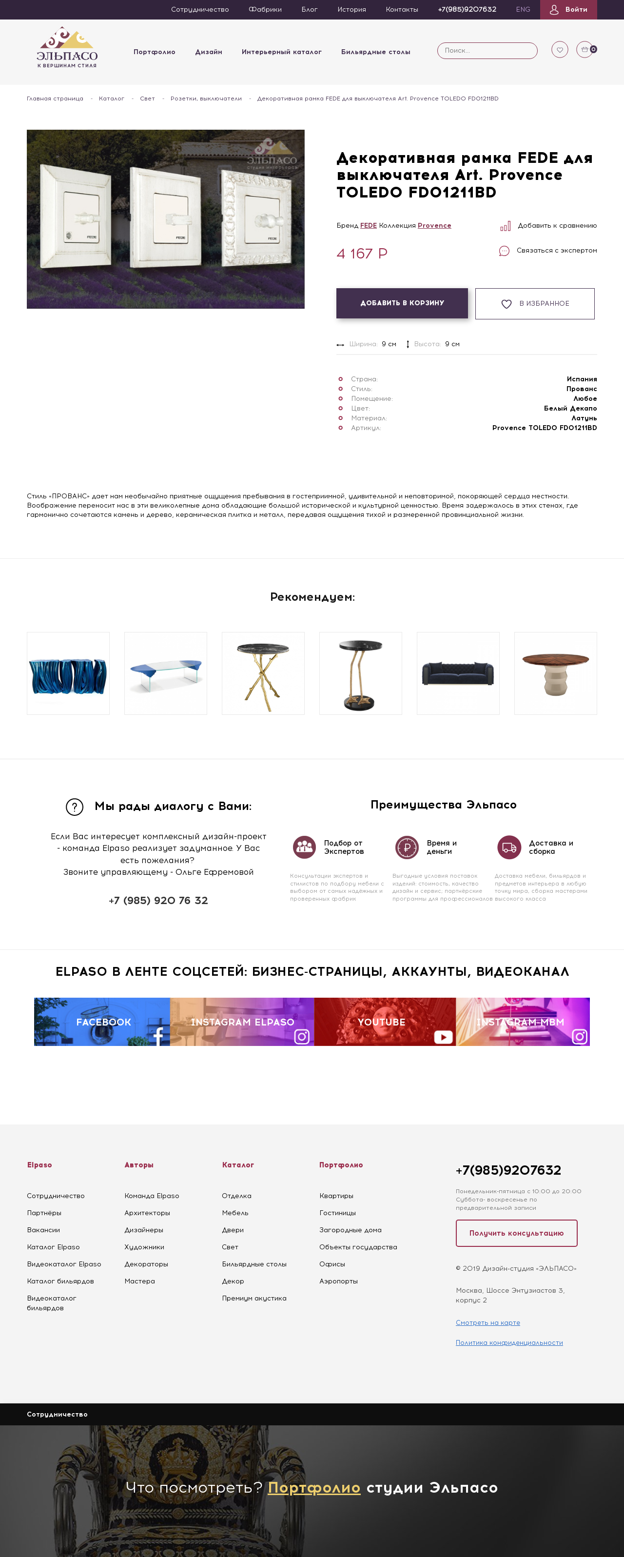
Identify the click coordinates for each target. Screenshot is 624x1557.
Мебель (235, 1213)
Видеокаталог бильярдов (52, 1303)
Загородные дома (350, 1230)
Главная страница (55, 98)
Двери (233, 1230)
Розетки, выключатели (206, 98)
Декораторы (146, 1264)
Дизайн (208, 52)
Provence (434, 225)
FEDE (368, 225)
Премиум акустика (254, 1298)
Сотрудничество (56, 1196)
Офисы (332, 1264)
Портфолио (155, 52)
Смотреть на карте (488, 1322)
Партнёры (44, 1213)
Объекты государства (358, 1247)
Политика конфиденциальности (509, 1342)
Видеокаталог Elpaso (64, 1264)
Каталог (111, 98)
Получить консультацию (516, 1233)
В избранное (535, 304)
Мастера (139, 1281)
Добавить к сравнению (548, 225)
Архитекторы (147, 1213)
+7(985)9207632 (508, 1170)
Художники (144, 1247)
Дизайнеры (143, 1230)
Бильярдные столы (375, 52)
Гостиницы (337, 1213)
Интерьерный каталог (282, 52)
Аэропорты (338, 1281)
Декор (233, 1281)
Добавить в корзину (402, 303)
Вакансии (43, 1230)
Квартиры (336, 1196)
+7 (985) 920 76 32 (158, 900)
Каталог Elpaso (53, 1247)
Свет (147, 98)
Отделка (237, 1196)
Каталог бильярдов (60, 1281)
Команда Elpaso (151, 1196)
